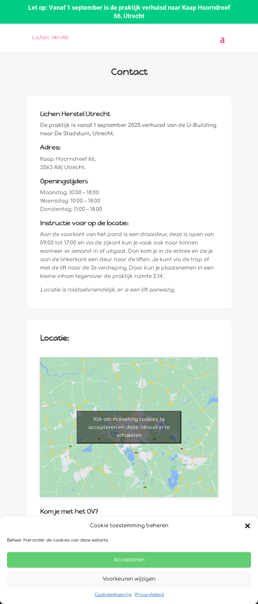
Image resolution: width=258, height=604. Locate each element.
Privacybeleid (149, 594)
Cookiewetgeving (112, 594)
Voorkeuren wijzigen (129, 579)
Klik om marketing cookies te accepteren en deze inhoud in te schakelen (129, 427)
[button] (247, 525)
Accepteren (129, 560)
